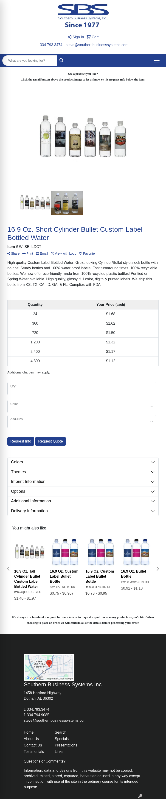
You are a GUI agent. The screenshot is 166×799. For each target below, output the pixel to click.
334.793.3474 (51, 45)
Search (61, 732)
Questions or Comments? (44, 761)
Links (59, 752)
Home (29, 732)
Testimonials (34, 752)
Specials (62, 739)
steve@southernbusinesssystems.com (97, 45)
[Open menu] (156, 60)
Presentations (66, 745)
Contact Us (33, 745)
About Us (31, 739)
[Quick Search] (29, 60)
